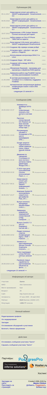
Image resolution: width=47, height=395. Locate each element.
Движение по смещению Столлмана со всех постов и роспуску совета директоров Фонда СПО (24, 160)
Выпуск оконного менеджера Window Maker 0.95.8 (23, 204)
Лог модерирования (8, 319)
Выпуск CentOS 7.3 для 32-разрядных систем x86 (24, 225)
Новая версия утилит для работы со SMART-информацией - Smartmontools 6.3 (25, 27)
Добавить (30, 385)
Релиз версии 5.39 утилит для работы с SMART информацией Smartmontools (25, 43)
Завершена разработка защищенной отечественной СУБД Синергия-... (23, 214)
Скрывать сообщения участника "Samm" (16, 345)
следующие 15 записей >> (24, 91)
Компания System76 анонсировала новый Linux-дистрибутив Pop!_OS (24, 195)
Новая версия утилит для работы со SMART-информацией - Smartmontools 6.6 (25, 14)
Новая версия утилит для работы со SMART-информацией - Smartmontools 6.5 (25, 21)
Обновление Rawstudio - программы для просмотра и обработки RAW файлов (25, 69)
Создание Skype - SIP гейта (20, 60)
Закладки (5, 322)
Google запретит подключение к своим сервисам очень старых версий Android (24, 146)
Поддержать (40, 385)
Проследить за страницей (8, 386)
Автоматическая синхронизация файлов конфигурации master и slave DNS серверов (25, 86)
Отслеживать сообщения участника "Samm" (18, 342)
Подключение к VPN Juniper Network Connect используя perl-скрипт (24, 33)
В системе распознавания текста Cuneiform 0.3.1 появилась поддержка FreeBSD (25, 80)
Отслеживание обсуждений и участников (17, 325)
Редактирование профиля (11, 316)
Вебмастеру (41, 387)
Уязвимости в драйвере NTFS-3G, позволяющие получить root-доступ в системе (24, 109)
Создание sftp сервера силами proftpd (24, 47)
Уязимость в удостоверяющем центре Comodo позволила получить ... (24, 245)
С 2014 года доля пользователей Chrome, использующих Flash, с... (23, 172)
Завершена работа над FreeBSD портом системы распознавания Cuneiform (25, 74)
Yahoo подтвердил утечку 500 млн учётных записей (24, 254)
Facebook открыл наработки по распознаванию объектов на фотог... (24, 263)
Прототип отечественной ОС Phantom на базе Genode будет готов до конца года (24, 122)
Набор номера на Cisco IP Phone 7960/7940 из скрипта (22, 38)
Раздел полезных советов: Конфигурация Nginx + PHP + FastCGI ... (23, 235)
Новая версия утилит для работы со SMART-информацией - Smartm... (24, 183)
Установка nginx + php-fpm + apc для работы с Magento (24, 51)
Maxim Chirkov (39, 383)
